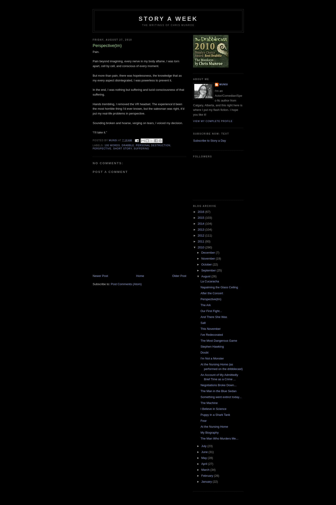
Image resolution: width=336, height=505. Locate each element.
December (208, 252)
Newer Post (100, 276)
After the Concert (211, 293)
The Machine (209, 403)
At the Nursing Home (214, 426)
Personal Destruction (153, 145)
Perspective (102, 148)
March (205, 469)
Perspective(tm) (210, 299)
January (207, 481)
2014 (201, 223)
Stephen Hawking (212, 346)
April (204, 464)
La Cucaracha (209, 281)
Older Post (179, 276)
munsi (223, 84)
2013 (201, 229)
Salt (202, 323)
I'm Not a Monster (212, 358)
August (206, 276)
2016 (201, 211)
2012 (201, 235)
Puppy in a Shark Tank (215, 414)
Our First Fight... (211, 311)
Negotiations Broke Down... (218, 385)
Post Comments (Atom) (126, 284)
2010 (201, 247)
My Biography (209, 432)
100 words (112, 145)
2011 (201, 241)
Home (140, 276)
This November (210, 329)
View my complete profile (213, 121)
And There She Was (213, 317)
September (209, 270)
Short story (122, 148)
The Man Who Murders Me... (219, 438)
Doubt (204, 352)
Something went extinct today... (221, 397)
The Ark (205, 305)
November (208, 258)
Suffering (141, 148)
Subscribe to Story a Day (209, 140)
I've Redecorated (211, 334)
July (204, 446)
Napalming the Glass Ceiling (219, 287)
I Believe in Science (213, 409)
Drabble (128, 145)
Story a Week (168, 18)
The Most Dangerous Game (218, 340)
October (207, 264)
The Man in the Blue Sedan (218, 391)
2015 (201, 217)
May (204, 458)
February (207, 475)
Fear (203, 420)
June (205, 452)
